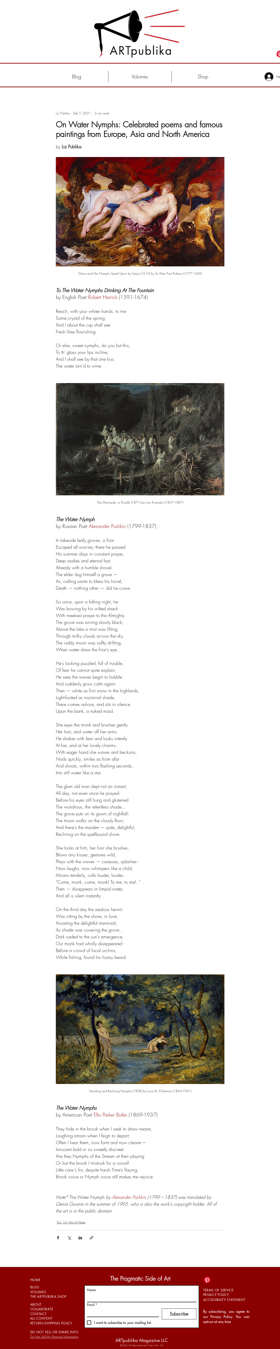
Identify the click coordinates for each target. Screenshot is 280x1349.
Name (91, 1290)
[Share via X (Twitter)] (69, 1238)
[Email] (121, 1312)
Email (92, 1305)
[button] (139, 76)
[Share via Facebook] (58, 1238)
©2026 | (124, 1345)
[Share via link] (91, 1238)
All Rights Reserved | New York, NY (146, 1345)
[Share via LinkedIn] (80, 1238)
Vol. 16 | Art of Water (71, 1222)
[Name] (140, 1298)
